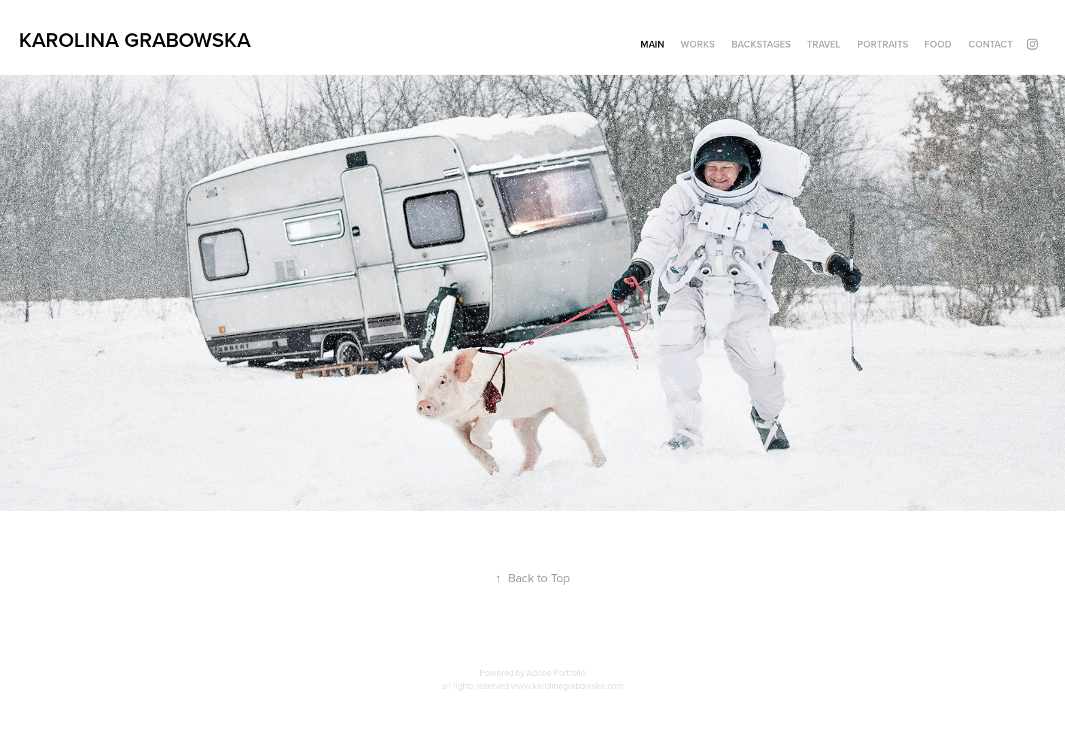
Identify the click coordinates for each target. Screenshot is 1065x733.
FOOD (938, 44)
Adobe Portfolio (555, 672)
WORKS (698, 44)
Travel (823, 44)
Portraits (882, 44)
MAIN (652, 44)
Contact (991, 44)
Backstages (761, 44)
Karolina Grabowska (135, 39)
